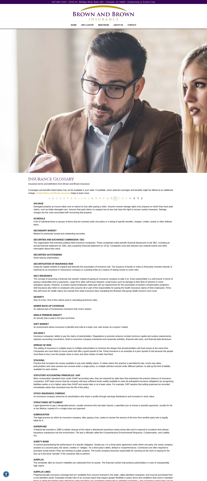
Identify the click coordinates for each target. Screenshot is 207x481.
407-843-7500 (59, 2)
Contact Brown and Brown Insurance (53, 193)
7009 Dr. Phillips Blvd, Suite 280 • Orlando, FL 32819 (97, 2)
